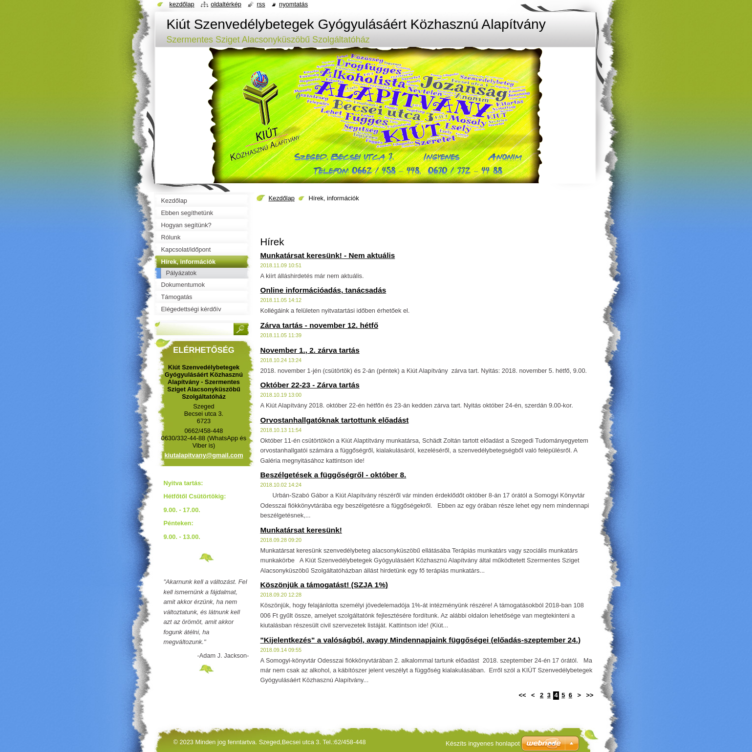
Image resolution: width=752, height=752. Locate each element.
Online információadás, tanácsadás (323, 290)
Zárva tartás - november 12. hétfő (319, 325)
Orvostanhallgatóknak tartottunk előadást (334, 420)
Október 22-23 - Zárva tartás (310, 385)
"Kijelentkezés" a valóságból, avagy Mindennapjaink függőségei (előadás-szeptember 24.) (420, 640)
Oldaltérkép (226, 4)
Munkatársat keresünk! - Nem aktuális (327, 255)
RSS (261, 4)
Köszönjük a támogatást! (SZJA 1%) (324, 584)
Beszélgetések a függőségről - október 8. (333, 475)
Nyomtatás (293, 4)
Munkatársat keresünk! (301, 530)
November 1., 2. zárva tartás (310, 350)
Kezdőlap (282, 198)
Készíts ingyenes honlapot (483, 743)
